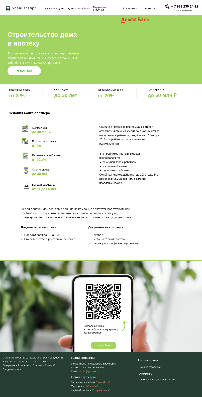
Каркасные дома (54, 8)
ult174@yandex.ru (89, 371)
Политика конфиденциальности (156, 379)
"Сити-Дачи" (103, 382)
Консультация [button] (24, 70)
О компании (130, 8)
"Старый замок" (101, 390)
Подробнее (103, 345)
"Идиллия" (92, 386)
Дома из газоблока (79, 8)
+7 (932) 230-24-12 (81, 367)
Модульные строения (100, 8)
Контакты (150, 8)
